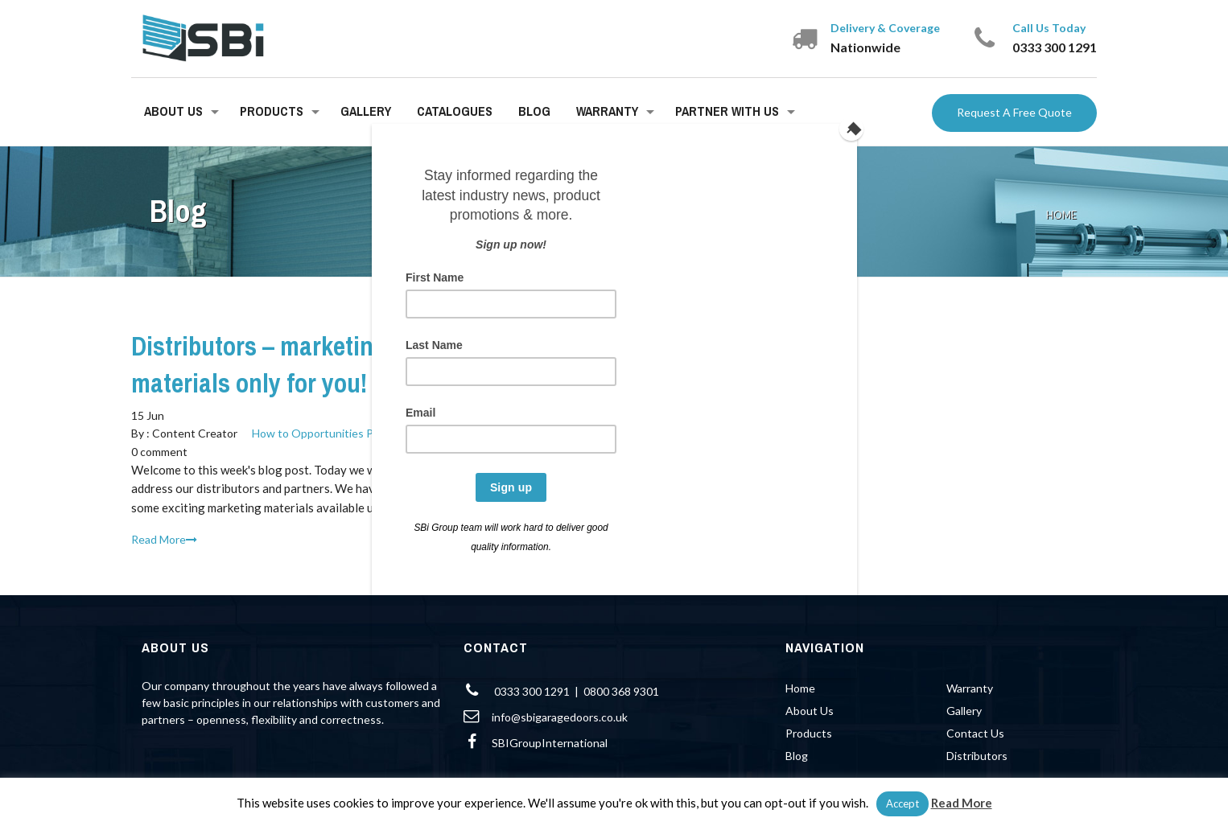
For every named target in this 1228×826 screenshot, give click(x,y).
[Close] (853, 128)
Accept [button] (902, 803)
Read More (961, 802)
